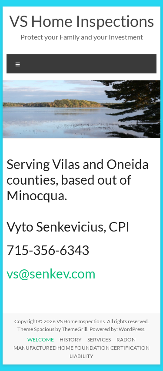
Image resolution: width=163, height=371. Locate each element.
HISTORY (71, 339)
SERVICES (99, 339)
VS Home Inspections (81, 20)
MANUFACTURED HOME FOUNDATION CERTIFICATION (81, 347)
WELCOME (40, 339)
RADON (126, 339)
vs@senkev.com (51, 273)
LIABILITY (81, 356)
